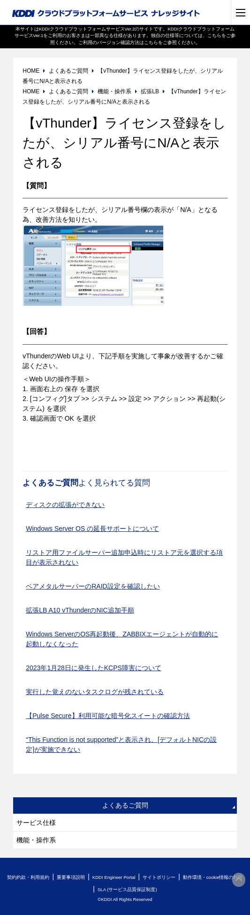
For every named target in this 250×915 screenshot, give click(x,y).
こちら (214, 35)
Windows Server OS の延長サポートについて (92, 528)
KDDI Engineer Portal (114, 877)
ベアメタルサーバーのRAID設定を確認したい (92, 586)
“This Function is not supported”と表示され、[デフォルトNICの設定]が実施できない (121, 744)
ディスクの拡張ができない (65, 504)
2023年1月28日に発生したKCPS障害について (93, 668)
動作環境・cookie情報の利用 (213, 877)
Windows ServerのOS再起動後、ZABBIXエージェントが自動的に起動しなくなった (122, 639)
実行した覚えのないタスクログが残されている (95, 692)
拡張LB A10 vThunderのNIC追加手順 (80, 610)
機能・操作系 (36, 840)
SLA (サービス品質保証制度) (127, 889)
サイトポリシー (159, 877)
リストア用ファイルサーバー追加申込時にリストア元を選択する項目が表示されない (124, 557)
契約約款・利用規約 (28, 877)
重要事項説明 (71, 877)
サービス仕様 (36, 822)
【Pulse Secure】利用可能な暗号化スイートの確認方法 (107, 715)
